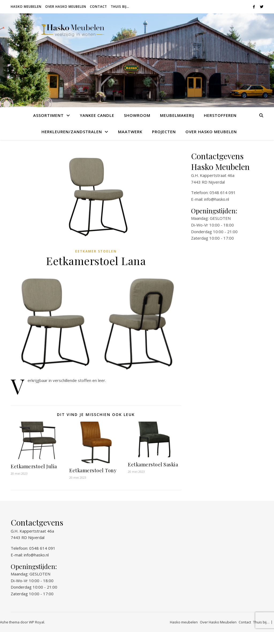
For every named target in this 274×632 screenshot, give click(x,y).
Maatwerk (130, 131)
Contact (98, 6)
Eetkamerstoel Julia (34, 466)
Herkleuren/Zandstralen (71, 131)
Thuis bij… (120, 6)
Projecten (164, 131)
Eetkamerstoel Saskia (153, 464)
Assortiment (48, 115)
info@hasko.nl (216, 199)
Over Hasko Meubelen (65, 6)
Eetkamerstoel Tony (92, 470)
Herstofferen (220, 115)
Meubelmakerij (177, 115)
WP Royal (36, 622)
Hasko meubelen (26, 6)
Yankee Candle (97, 115)
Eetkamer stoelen (96, 251)
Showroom (137, 115)
